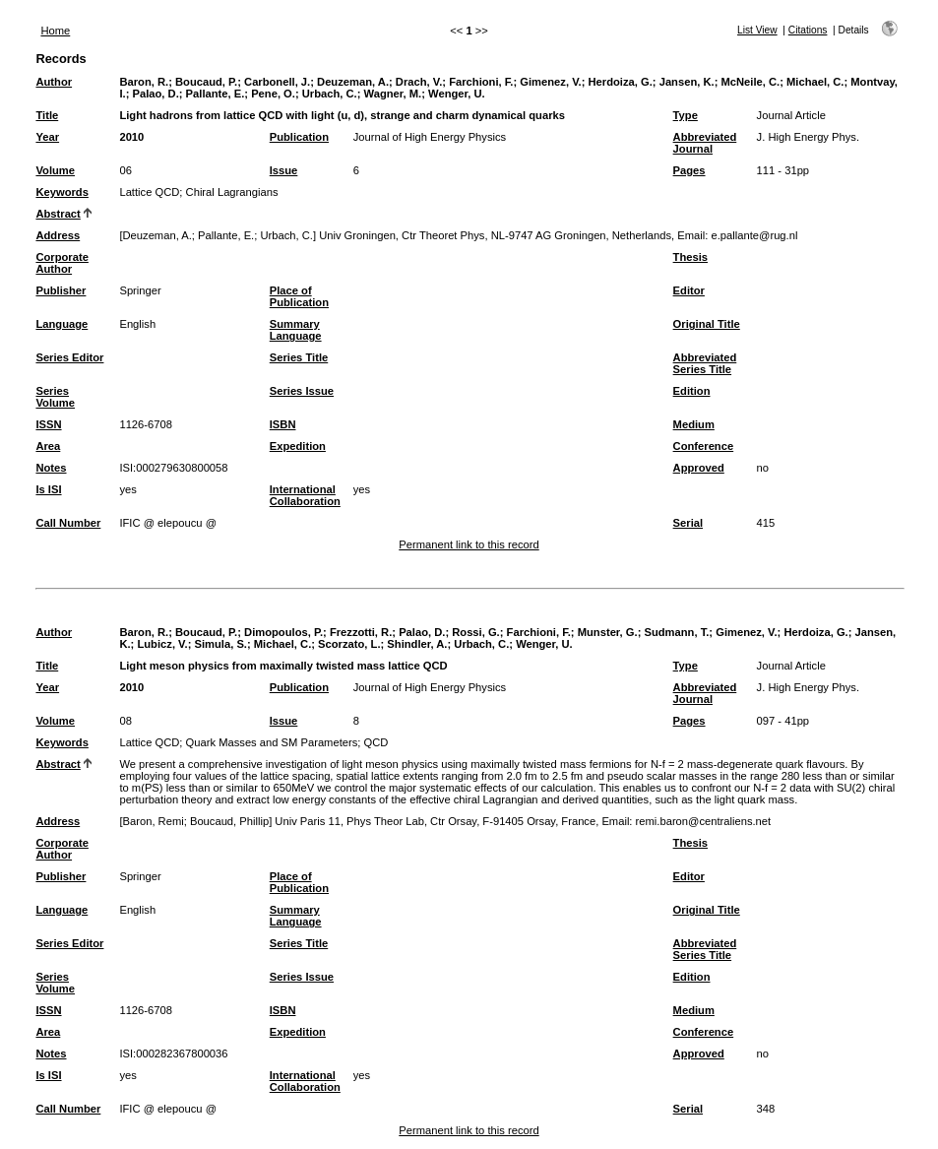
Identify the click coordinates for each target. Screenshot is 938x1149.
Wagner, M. (393, 93)
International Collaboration (305, 495)
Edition (692, 391)
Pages (689, 170)
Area (47, 446)
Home (55, 30)
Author (53, 82)
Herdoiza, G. (621, 82)
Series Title (299, 357)
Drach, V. (419, 82)
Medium (694, 424)
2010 (131, 137)
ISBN (283, 424)
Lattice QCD (149, 192)
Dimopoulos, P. (283, 632)
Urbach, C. (329, 93)
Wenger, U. (456, 93)
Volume (55, 170)
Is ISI (48, 489)
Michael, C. (815, 82)
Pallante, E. (215, 93)
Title (46, 115)
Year (47, 137)
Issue (284, 170)
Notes (50, 468)
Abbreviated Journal (705, 143)
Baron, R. (143, 82)
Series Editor (69, 357)
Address (57, 235)
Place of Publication (299, 296)
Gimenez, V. (550, 82)
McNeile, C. (750, 82)
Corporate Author (61, 263)
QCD (376, 742)
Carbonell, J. (277, 82)
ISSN (48, 424)
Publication (299, 137)
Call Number (67, 523)
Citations (808, 30)
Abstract (57, 214)
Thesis (690, 257)
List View (757, 30)
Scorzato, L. (349, 644)
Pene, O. (273, 93)
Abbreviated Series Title (705, 363)
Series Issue (302, 391)
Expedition (298, 446)
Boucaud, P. (206, 82)
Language (61, 324)
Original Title (706, 324)
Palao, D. (155, 93)
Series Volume (55, 397)
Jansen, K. (687, 82)
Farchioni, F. (481, 82)
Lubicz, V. (162, 644)
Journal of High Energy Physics (429, 137)
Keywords (61, 192)
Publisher (60, 290)
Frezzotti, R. (361, 632)
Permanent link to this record (468, 544)
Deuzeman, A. (353, 82)
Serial (688, 523)
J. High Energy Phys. (808, 137)
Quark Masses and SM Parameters (272, 742)
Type (685, 115)
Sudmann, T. (676, 632)
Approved (698, 468)
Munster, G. (608, 632)
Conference (703, 446)
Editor (689, 290)
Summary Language (296, 330)
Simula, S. (220, 644)
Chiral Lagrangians (232, 192)
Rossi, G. (476, 632)
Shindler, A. (417, 644)
